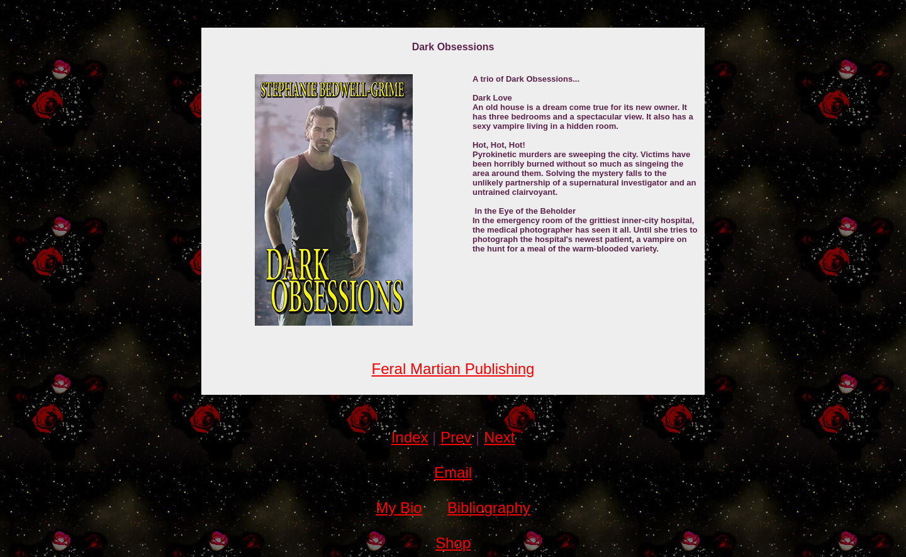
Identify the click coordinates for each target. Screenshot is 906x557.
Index (409, 437)
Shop (453, 542)
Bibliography (488, 507)
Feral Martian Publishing (453, 368)
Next (499, 437)
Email (453, 472)
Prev (455, 437)
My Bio (399, 507)
